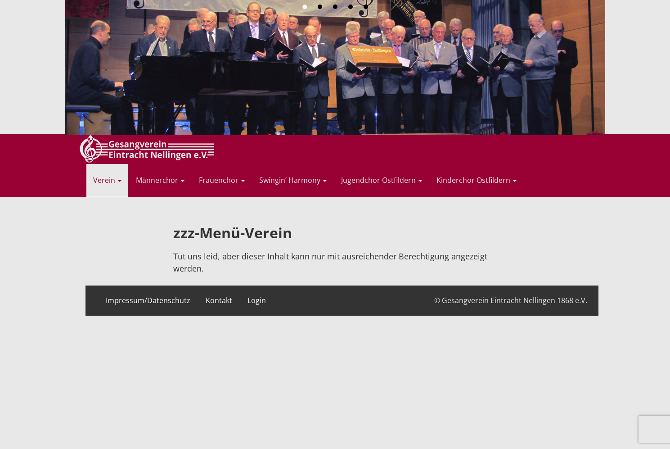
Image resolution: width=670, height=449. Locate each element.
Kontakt (219, 300)
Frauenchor (222, 180)
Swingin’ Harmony (293, 180)
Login (256, 300)
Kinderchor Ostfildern (476, 180)
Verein (107, 180)
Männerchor (160, 180)
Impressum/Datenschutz (148, 300)
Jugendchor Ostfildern (381, 180)
